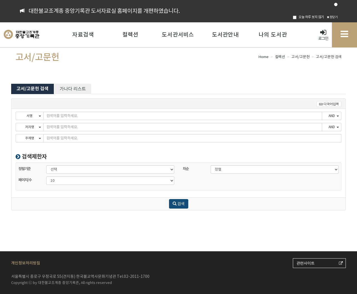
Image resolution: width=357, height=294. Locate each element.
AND (334, 116)
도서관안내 (225, 34)
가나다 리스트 (73, 89)
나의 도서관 (273, 34)
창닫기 (332, 17)
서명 (33, 116)
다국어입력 (329, 104)
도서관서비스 (178, 34)
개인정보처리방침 (25, 263)
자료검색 (83, 34)
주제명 (33, 138)
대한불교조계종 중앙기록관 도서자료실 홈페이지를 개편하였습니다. (104, 11)
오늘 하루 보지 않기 (308, 17)
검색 (179, 203)
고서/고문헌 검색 (32, 89)
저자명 (33, 127)
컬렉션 (130, 34)
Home (264, 56)
